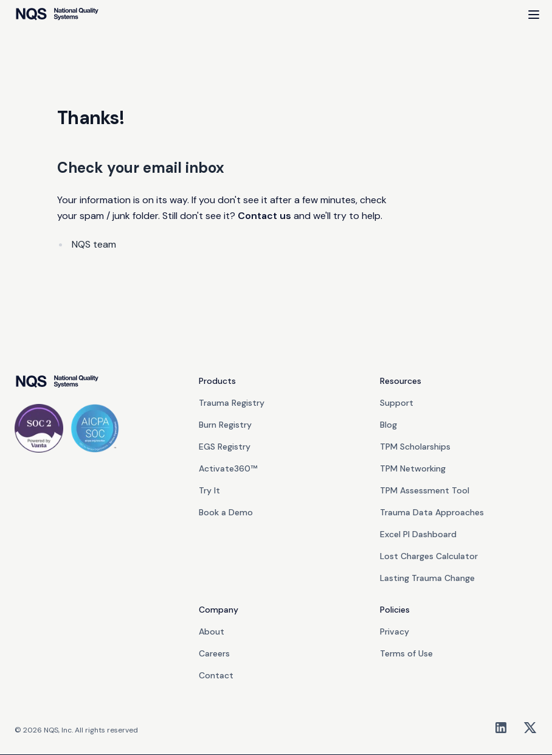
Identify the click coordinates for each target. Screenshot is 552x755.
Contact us (264, 215)
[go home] (57, 382)
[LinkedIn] (501, 727)
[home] (57, 14)
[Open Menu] (533, 14)
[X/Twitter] (530, 727)
